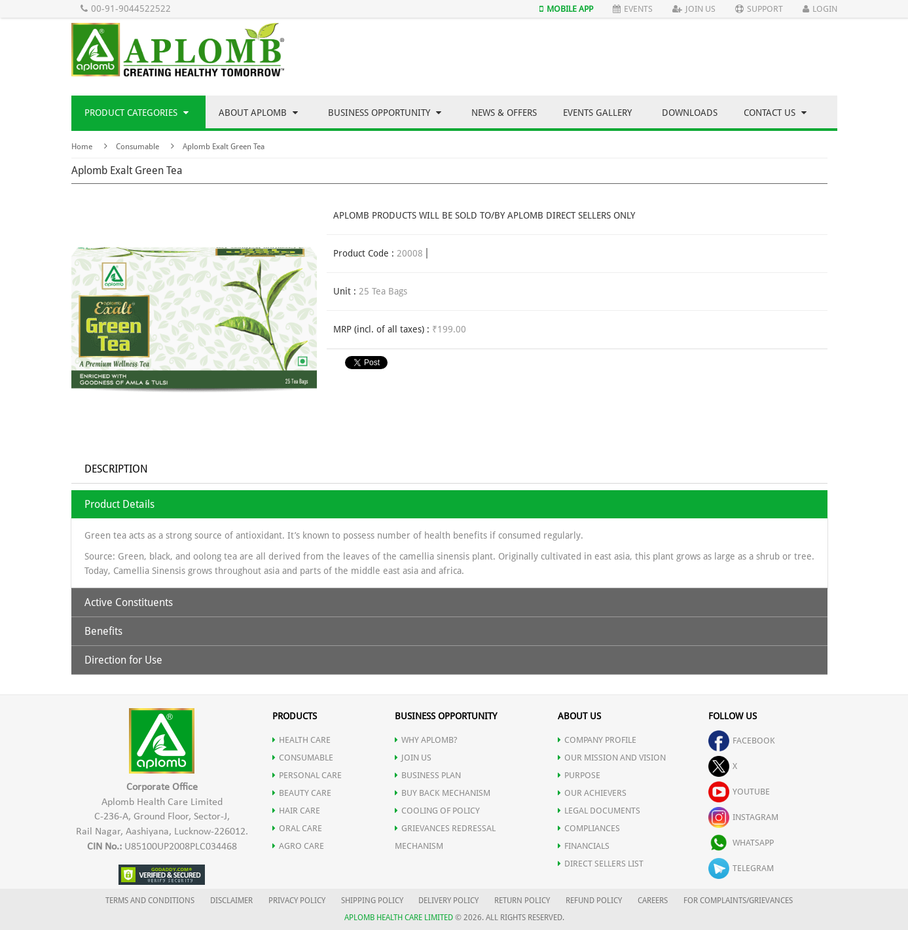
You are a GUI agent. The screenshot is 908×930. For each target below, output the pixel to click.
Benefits (103, 631)
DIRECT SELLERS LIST (601, 863)
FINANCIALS (583, 846)
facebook (741, 740)
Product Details (119, 504)
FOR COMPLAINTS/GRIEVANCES (738, 900)
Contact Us (775, 112)
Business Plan (428, 775)
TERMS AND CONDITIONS (149, 900)
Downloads (689, 112)
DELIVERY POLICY (448, 900)
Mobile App (566, 9)
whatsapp (741, 843)
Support (759, 9)
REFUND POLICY (594, 900)
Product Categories (136, 112)
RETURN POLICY (522, 900)
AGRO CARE (298, 846)
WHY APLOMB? (426, 740)
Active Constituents (128, 602)
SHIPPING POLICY (373, 900)
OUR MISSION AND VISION (612, 757)
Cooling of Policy (437, 810)
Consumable (137, 146)
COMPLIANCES (589, 828)
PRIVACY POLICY (296, 900)
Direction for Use (123, 660)
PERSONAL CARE (307, 775)
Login (820, 9)
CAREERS (653, 900)
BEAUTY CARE (301, 793)
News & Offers (504, 112)
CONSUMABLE (302, 757)
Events (633, 9)
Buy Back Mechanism (442, 793)
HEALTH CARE (301, 740)
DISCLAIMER (231, 900)
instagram (743, 817)
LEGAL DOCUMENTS (599, 810)
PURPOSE (579, 775)
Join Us (694, 9)
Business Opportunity (384, 112)
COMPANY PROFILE (597, 740)
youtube (739, 791)
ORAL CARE (297, 828)
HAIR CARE (296, 810)
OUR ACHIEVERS (592, 793)
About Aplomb (258, 112)
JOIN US (413, 757)
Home (81, 146)
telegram (741, 868)
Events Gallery (597, 112)
